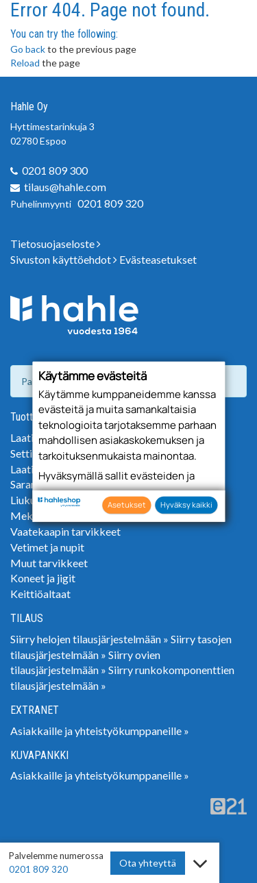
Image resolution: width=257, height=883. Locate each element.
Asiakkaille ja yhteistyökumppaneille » (99, 730)
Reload (25, 63)
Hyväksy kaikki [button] (186, 504)
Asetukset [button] (127, 504)
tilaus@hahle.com (65, 186)
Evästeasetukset (158, 259)
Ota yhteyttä (147, 863)
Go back (27, 49)
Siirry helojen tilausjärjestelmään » (89, 638)
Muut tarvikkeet (49, 562)
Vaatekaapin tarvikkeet (65, 531)
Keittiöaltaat (40, 593)
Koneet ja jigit (42, 577)
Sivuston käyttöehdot (63, 259)
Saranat (28, 483)
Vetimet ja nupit (47, 547)
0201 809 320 (110, 203)
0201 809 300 (55, 170)
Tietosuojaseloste (55, 243)
